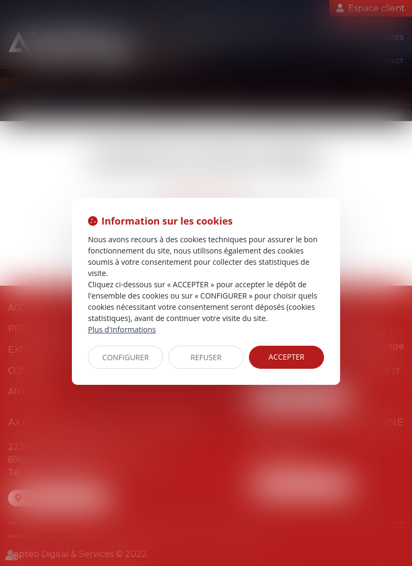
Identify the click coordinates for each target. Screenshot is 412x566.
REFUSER (206, 357)
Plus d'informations (122, 329)
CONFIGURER (125, 357)
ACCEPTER (287, 357)
